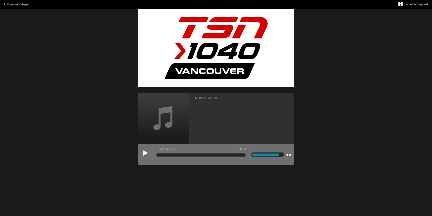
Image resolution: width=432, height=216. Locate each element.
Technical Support (416, 4)
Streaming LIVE (168, 149)
